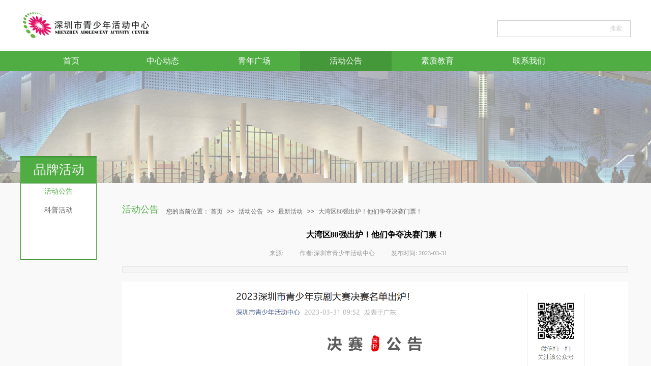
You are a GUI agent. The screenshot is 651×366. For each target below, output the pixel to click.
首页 (71, 60)
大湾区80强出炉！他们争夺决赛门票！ (370, 211)
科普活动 (58, 210)
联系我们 (529, 60)
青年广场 (254, 60)
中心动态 (162, 60)
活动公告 (346, 60)
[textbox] (550, 28)
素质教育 (437, 60)
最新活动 (290, 211)
